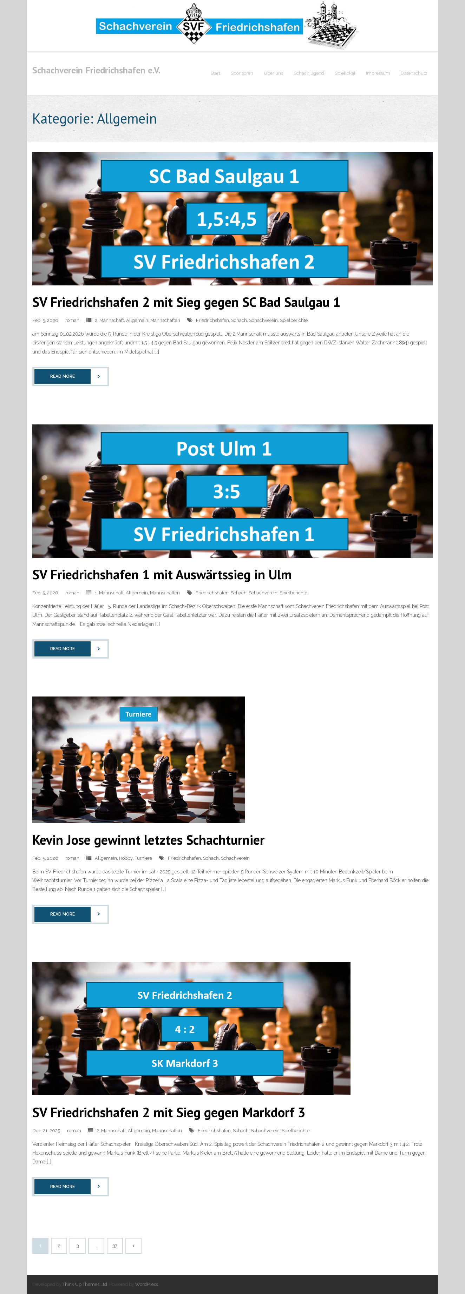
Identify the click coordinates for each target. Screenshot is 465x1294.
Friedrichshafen (212, 320)
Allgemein (137, 320)
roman (72, 320)
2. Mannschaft (109, 320)
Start (215, 73)
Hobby (126, 858)
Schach (239, 320)
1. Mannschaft (109, 592)
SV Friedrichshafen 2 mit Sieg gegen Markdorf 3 (169, 1112)
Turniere (143, 858)
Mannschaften (165, 320)
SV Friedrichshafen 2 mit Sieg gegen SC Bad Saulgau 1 (186, 301)
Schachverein (263, 320)
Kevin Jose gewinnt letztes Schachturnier (148, 839)
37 (115, 1245)
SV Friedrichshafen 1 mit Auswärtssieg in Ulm (162, 574)
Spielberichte (294, 320)
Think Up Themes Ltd (85, 1284)
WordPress (146, 1284)
